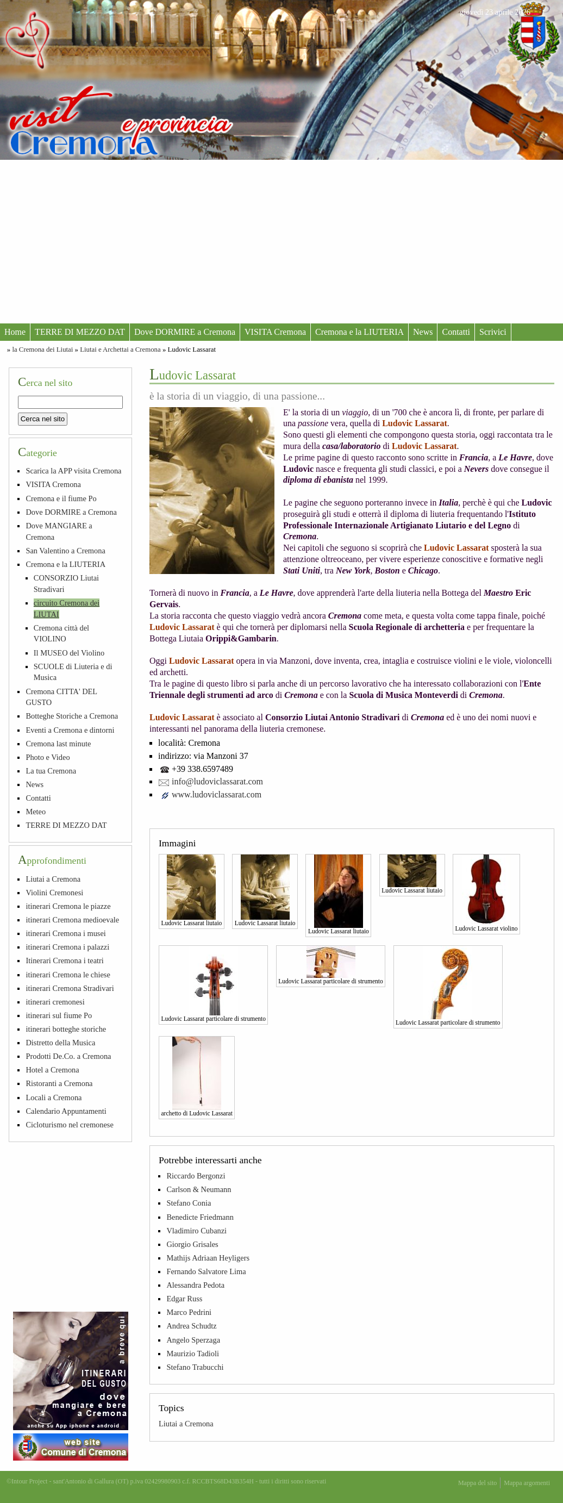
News (423, 331)
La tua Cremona (51, 770)
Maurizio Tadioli (192, 1353)
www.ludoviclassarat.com (216, 794)
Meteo (36, 811)
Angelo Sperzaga (193, 1340)
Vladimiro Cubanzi (196, 1230)
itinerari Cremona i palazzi (67, 947)
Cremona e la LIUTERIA (359, 331)
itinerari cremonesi (55, 1001)
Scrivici (492, 331)
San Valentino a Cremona (65, 550)
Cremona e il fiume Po (61, 498)
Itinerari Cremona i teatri (64, 960)
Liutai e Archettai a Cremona (120, 349)
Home (15, 331)
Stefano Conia (188, 1203)
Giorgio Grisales (192, 1244)
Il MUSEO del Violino (69, 652)
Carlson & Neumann (198, 1189)
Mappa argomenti (527, 1483)
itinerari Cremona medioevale (72, 919)
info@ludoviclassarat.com (217, 781)
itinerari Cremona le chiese (68, 974)
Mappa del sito (477, 1483)
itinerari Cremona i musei (65, 933)
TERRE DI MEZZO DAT (80, 331)
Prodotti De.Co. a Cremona (68, 1056)
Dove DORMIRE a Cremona (184, 331)
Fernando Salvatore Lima (206, 1271)
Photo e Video (48, 757)
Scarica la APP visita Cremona (73, 470)
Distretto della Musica (60, 1042)
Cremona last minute (58, 743)
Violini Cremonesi (54, 892)
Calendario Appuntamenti (66, 1111)
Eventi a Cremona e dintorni (70, 730)
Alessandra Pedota (195, 1285)
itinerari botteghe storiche (66, 1029)
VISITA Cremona (275, 331)
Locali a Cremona (54, 1097)
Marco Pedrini (188, 1312)
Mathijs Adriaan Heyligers (207, 1257)
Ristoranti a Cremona (59, 1083)
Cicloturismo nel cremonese (69, 1124)
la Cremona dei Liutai (42, 349)
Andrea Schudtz (191, 1325)
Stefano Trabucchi (194, 1367)
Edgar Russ (184, 1298)
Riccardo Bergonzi (195, 1175)
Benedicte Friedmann (199, 1217)
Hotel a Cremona (52, 1069)
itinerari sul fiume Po (59, 1015)
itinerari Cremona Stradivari (70, 988)
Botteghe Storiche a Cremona (72, 716)
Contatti (456, 331)
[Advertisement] (281, 241)
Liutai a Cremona (186, 1423)
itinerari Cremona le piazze (68, 906)
